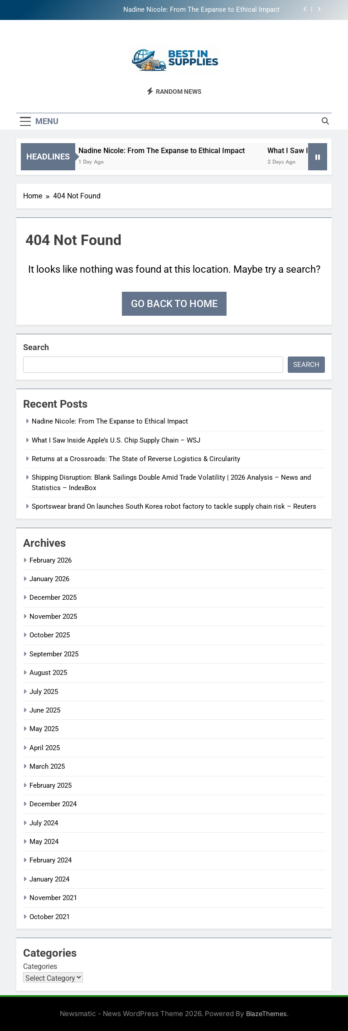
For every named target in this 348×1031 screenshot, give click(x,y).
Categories (40, 966)
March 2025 (47, 766)
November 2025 (53, 616)
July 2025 (43, 692)
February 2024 (50, 860)
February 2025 (50, 785)
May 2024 (43, 842)
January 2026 (49, 579)
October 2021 (49, 917)
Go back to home (174, 303)
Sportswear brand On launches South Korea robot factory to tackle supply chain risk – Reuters (174, 506)
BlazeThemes (266, 1013)
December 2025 (53, 597)
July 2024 (43, 823)
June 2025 (44, 710)
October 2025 (49, 635)
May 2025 (43, 729)
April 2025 (44, 748)
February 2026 (50, 560)
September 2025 (53, 654)
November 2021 (53, 898)
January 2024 (49, 879)
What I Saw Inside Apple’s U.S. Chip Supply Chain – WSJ (116, 440)
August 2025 (48, 673)
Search (36, 347)
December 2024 (53, 804)
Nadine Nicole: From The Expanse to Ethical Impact (201, 10)
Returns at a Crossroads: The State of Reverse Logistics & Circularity (136, 459)
